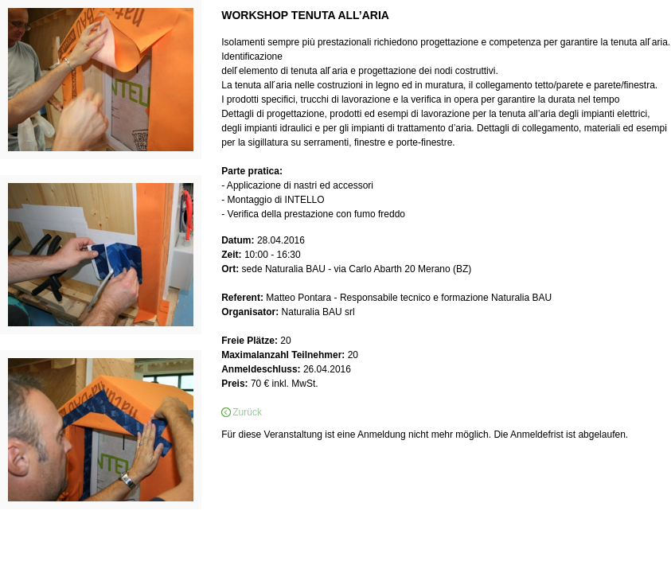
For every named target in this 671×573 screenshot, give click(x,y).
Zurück (247, 412)
